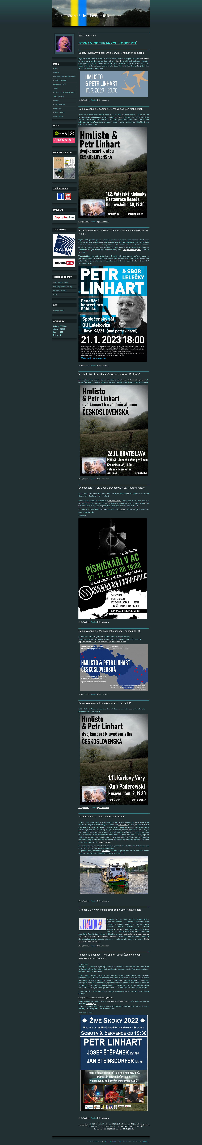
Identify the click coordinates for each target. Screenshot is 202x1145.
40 (95, 1129)
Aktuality (56, 72)
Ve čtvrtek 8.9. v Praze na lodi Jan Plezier (101, 816)
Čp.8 (55, 294)
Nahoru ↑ (146, 1141)
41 (98, 1129)
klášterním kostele (114, 501)
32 (118, 1126)
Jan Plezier (122, 825)
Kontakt (56, 100)
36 (131, 1126)
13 (116, 1124)
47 (117, 1129)
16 (125, 1124)
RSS (106, 1141)
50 (127, 1129)
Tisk (119, 1141)
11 (110, 1124)
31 (115, 1126)
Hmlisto (116, 61)
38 (137, 1126)
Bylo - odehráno (103, 100)
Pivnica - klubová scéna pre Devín (133, 380)
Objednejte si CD (59, 84)
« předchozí (82, 1125)
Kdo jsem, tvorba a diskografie (64, 76)
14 (119, 1124)
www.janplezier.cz (105, 842)
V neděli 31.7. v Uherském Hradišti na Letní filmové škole (109, 909)
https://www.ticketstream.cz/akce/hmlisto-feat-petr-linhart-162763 (102, 642)
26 (99, 1126)
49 (124, 1129)
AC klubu (121, 510)
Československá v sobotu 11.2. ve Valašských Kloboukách (110, 109)
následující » (145, 1125)
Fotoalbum (57, 108)
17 (129, 1124)
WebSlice (112, 1141)
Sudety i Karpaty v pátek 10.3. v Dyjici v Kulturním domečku (111, 52)
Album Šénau (58, 116)
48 (120, 1129)
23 (90, 1126)
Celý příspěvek (83, 100)
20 (138, 1124)
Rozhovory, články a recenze (63, 92)
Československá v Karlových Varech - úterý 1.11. (105, 703)
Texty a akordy (58, 96)
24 (93, 1126)
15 (122, 1124)
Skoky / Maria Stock (60, 283)
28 (106, 1126)
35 (128, 1126)
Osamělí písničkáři (60, 291)
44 (108, 1129)
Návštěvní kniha (59, 104)
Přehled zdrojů (58, 311)
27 (103, 1126)
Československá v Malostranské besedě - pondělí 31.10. (109, 631)
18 (132, 1124)
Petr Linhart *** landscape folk (82, 16)
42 (101, 1129)
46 (114, 1129)
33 (122, 1126)
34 (125, 1126)
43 (105, 1129)
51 (130, 1129)
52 (133, 1129)
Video (55, 88)
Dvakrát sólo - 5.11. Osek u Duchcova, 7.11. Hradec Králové (111, 487)
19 (135, 1124)
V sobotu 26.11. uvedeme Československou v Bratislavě (109, 374)
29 (109, 1126)
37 (134, 1126)
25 (96, 1126)
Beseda (119, 117)
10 (106, 1124)
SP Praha (106, 851)
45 (111, 1129)
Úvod (55, 68)
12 (113, 1124)
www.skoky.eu (91, 1004)
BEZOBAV (145, 59)
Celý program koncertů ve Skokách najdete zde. (96, 998)
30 (112, 1126)
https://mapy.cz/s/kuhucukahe (117, 1001)
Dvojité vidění (118, 929)
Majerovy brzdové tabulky (62, 287)
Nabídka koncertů (59, 80)
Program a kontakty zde (132, 250)
